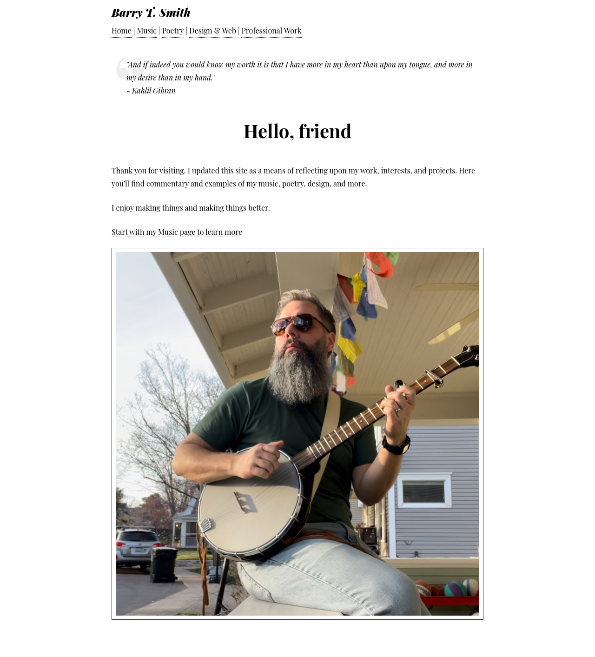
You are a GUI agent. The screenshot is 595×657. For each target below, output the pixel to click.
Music (147, 30)
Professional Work (271, 30)
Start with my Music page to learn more (177, 232)
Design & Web (212, 30)
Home (122, 30)
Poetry (173, 30)
